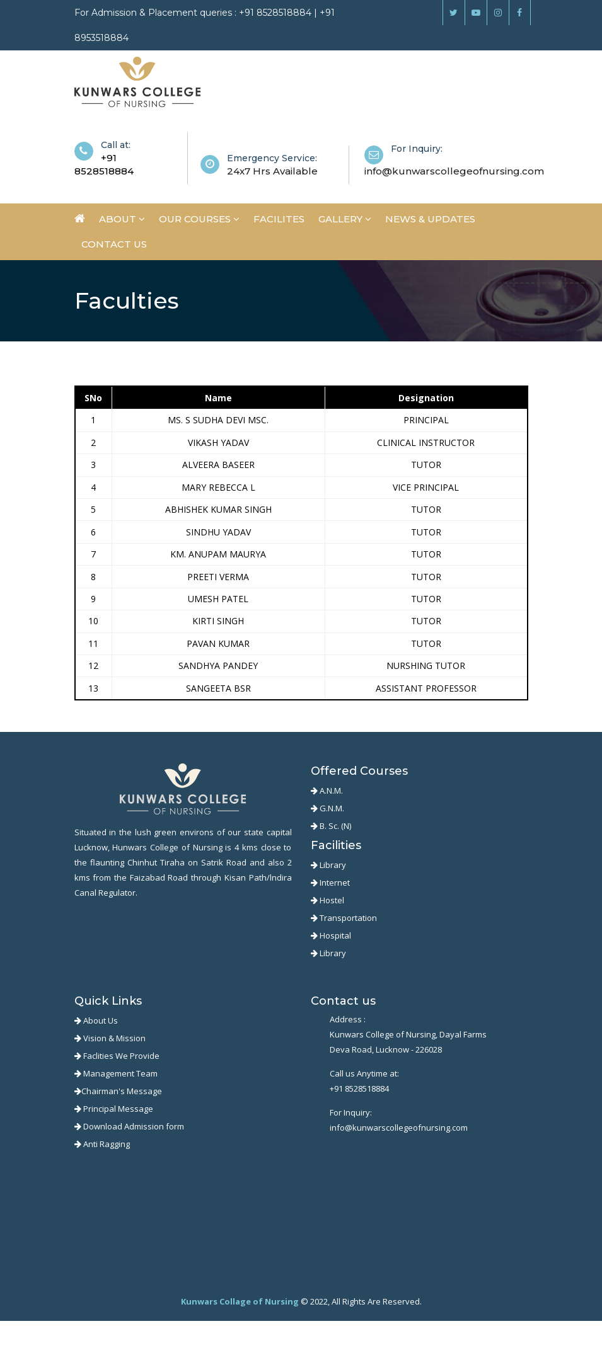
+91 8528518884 (359, 1088)
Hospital (331, 935)
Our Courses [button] (199, 219)
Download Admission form (129, 1126)
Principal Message (113, 1108)
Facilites (278, 219)
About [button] (122, 219)
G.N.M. (327, 808)
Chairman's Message (118, 1091)
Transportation (344, 917)
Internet (330, 882)
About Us (96, 1020)
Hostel (327, 900)
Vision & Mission (110, 1038)
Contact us (114, 244)
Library (328, 865)
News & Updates (430, 219)
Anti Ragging (102, 1144)
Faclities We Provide (116, 1055)
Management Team (116, 1073)
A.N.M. (327, 790)
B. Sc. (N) (331, 825)
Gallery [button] (344, 219)
